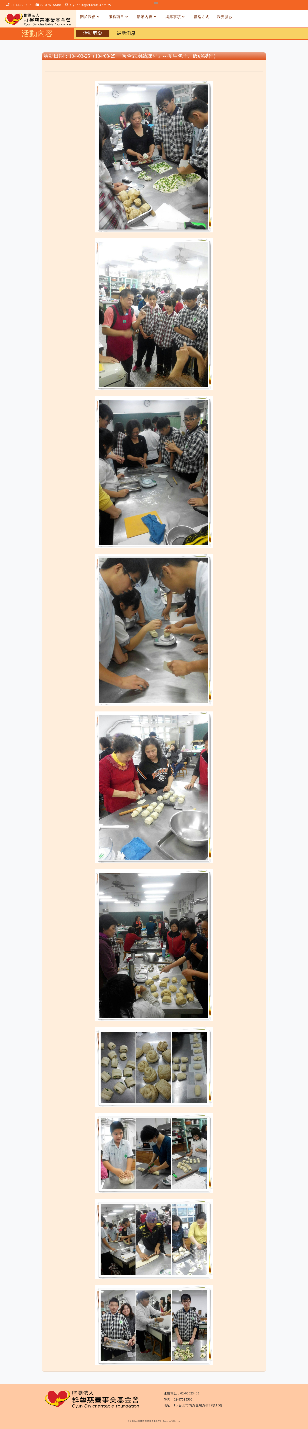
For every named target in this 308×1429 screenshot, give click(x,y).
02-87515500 (50, 4)
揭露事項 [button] (175, 17)
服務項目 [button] (119, 17)
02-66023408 (21, 4)
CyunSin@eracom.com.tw (91, 4)
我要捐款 (225, 17)
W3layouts (175, 1421)
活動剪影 (92, 33)
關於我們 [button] (90, 17)
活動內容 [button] (147, 17)
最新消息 (126, 33)
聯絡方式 (201, 17)
